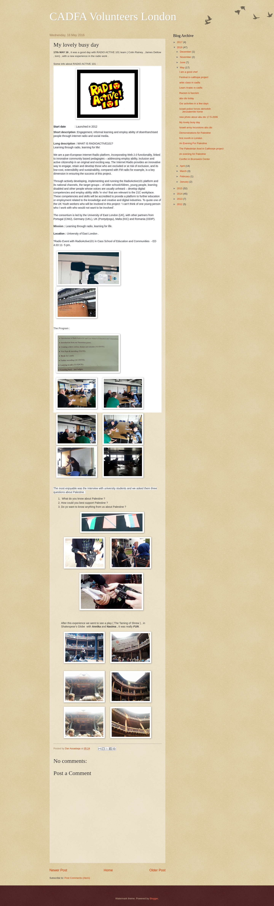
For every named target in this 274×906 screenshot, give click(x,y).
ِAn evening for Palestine (192, 153)
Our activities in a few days (193, 103)
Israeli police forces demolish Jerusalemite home (195, 110)
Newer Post (58, 870)
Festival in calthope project (193, 77)
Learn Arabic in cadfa (190, 87)
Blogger (154, 898)
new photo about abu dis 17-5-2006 (198, 117)
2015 (180, 188)
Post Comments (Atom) (77, 877)
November (186, 57)
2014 (180, 193)
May (182, 67)
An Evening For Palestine (193, 143)
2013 (180, 198)
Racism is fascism (189, 93)
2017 (180, 42)
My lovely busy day (189, 122)
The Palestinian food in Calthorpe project (201, 148)
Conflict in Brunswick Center (194, 159)
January (184, 181)
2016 (180, 47)
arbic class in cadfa (189, 82)
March (183, 171)
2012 (180, 204)
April (182, 165)
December (186, 51)
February (185, 176)
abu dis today (186, 98)
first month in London (190, 138)
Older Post (157, 870)
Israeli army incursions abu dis (195, 127)
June (183, 62)
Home (108, 870)
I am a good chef (188, 71)
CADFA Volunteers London (112, 16)
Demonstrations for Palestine (195, 132)
